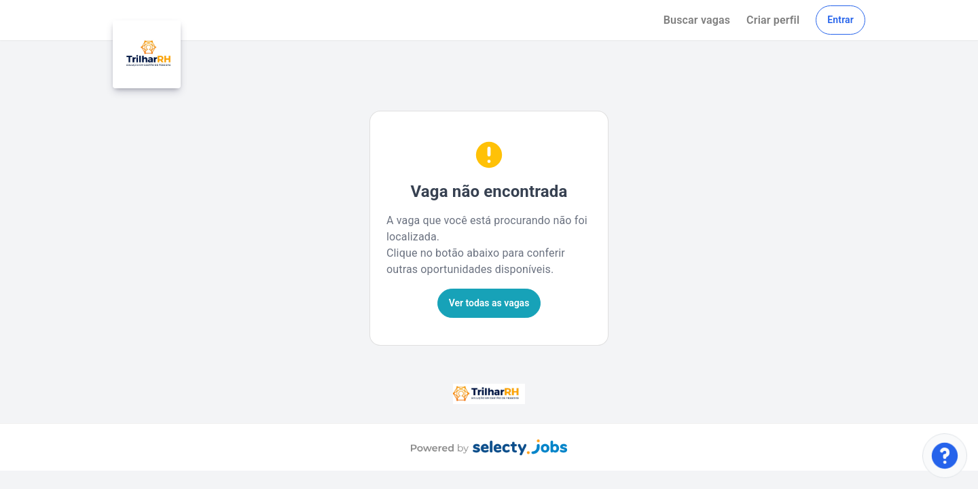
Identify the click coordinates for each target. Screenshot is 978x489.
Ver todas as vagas (489, 302)
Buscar (697, 20)
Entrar (840, 19)
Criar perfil (772, 20)
